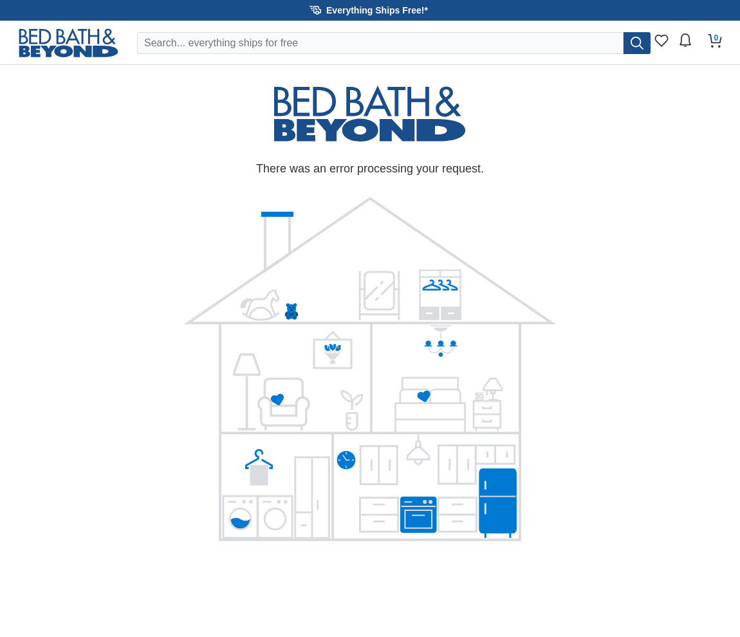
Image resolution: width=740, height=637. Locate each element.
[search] (637, 43)
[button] (370, 10)
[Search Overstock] (380, 43)
